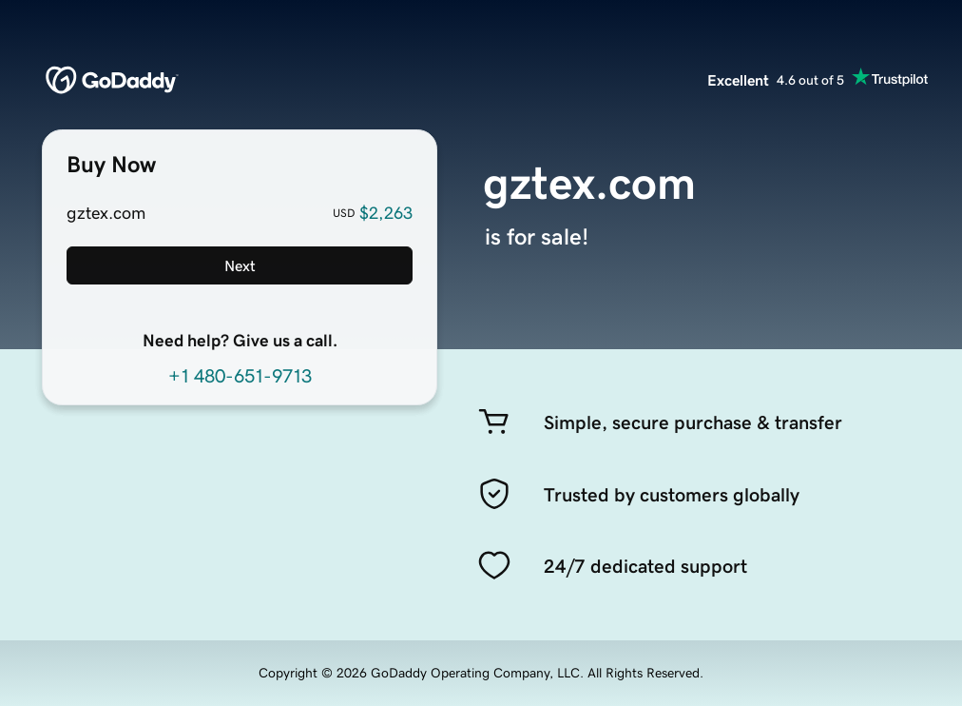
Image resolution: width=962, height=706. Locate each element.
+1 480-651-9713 (240, 375)
